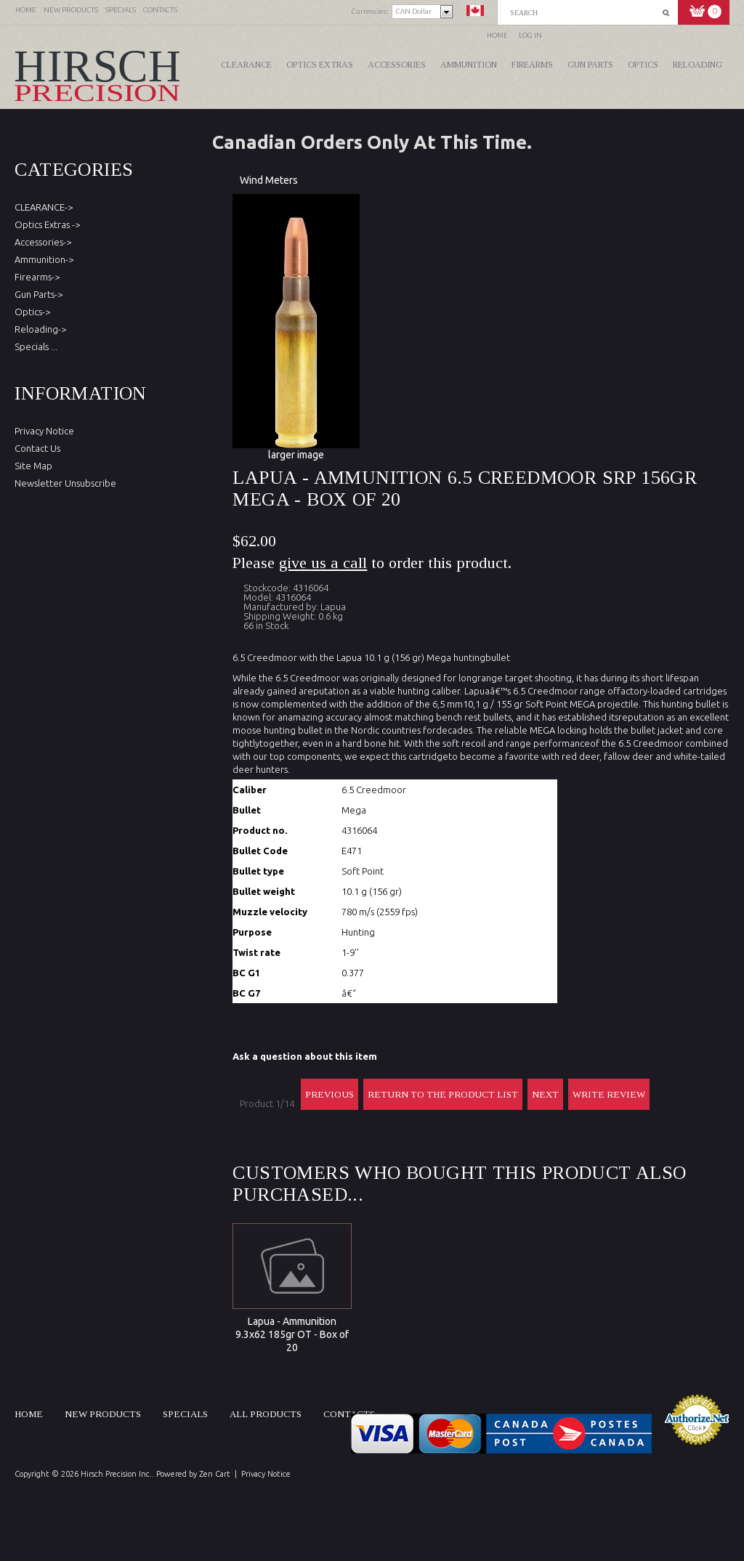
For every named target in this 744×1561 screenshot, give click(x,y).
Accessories (397, 65)
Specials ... (36, 346)
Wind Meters (269, 180)
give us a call (323, 563)
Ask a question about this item (304, 1056)
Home (497, 35)
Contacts (349, 1413)
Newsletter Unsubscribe (65, 483)
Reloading (697, 65)
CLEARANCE (246, 65)
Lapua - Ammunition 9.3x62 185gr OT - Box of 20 (292, 1334)
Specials (185, 1413)
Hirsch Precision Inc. (116, 1473)
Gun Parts (590, 65)
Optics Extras (319, 65)
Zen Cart (214, 1473)
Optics (643, 65)
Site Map (33, 466)
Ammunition (468, 65)
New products (103, 1413)
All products (266, 1413)
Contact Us (37, 448)
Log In (530, 35)
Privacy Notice (44, 431)
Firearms (532, 65)
